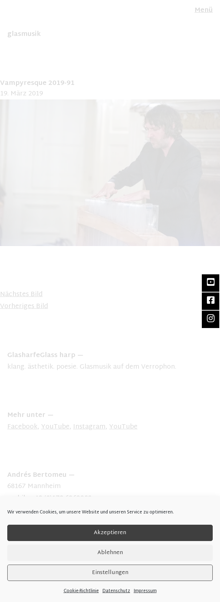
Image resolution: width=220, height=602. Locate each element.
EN (10, 17)
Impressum (145, 591)
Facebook (22, 427)
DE (3, 17)
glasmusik (24, 34)
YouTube (55, 427)
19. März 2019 (21, 94)
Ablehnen (110, 553)
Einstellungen (110, 573)
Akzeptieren (110, 533)
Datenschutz (116, 591)
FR (17, 17)
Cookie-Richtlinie (81, 591)
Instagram (89, 427)
